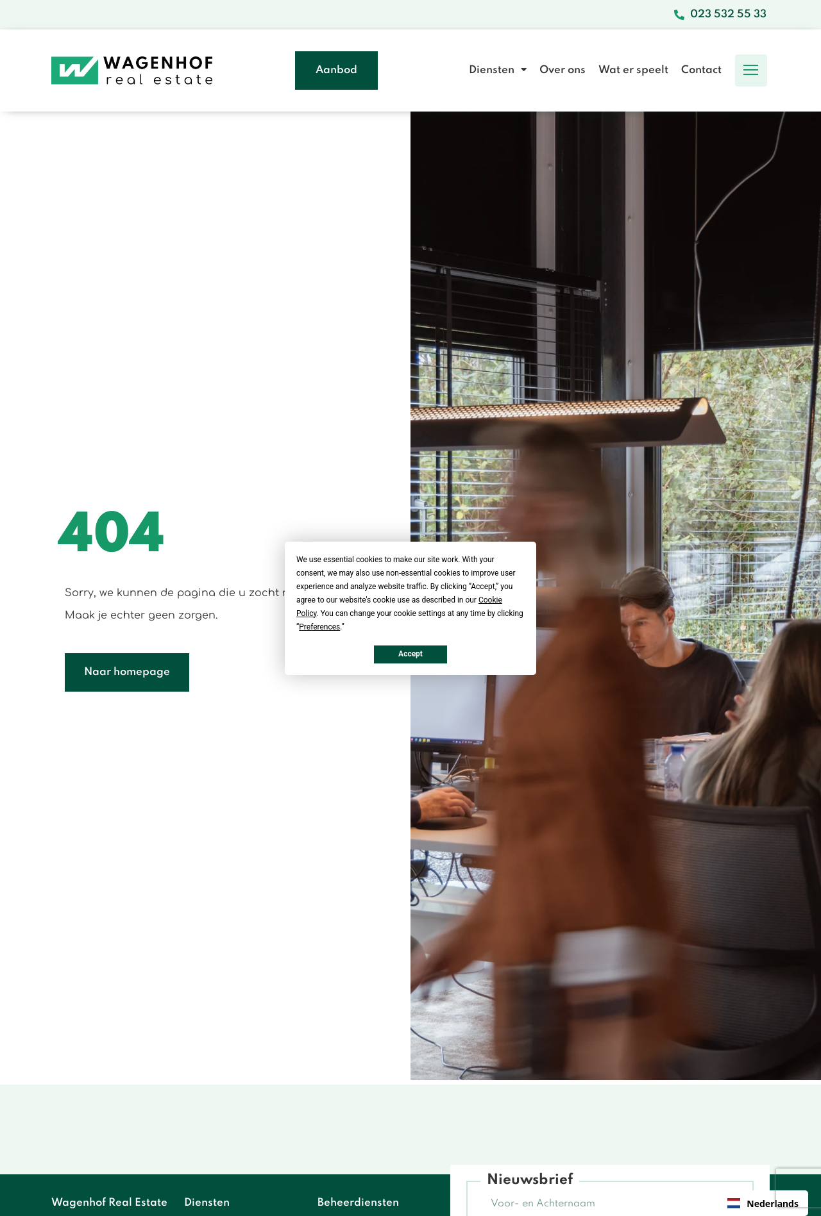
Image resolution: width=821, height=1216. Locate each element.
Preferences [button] (319, 626)
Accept (410, 653)
